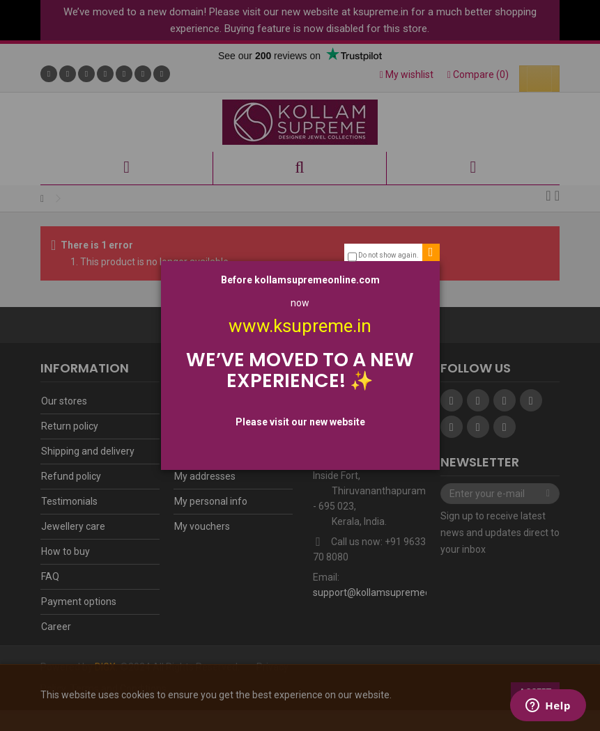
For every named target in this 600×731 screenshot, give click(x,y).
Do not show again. (388, 255)
